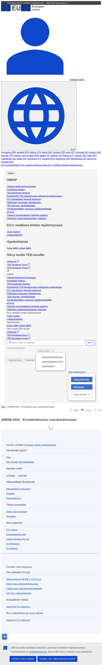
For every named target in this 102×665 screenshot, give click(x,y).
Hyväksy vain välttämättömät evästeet (57, 659)
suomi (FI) (92, 159)
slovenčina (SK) (62, 159)
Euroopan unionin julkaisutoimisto (40, 445)
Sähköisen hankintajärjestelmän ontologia (26, 218)
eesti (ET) (70, 152)
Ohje (8, 457)
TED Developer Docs (18, 265)
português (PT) (34, 159)
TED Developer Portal (18, 268)
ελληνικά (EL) (82, 152)
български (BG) (8, 152)
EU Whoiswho (13, 544)
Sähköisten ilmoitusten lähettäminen (24, 202)
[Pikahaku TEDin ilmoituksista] (46, 342)
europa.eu (27, 567)
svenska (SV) (7, 162)
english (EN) (95, 152)
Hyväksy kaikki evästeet (23, 659)
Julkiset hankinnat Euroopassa (21, 186)
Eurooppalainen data (16, 534)
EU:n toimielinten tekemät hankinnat (24, 199)
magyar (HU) (81, 155)
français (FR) (7, 155)
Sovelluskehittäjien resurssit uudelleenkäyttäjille (29, 209)
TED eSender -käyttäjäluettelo (21, 206)
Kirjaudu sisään (77, 79)
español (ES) (23, 152)
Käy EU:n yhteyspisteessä (18, 593)
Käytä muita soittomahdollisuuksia (22, 584)
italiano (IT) (44, 155)
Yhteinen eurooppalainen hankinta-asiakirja (27, 215)
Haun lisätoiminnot (76, 372)
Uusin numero (13, 232)
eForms (10, 212)
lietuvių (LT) (68, 155)
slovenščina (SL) (78, 159)
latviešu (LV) (56, 155)
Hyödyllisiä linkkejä (16, 190)
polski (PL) (22, 159)
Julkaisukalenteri (15, 235)
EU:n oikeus (12, 530)
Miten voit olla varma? (57, 3)
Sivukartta (11, 516)
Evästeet (10, 493)
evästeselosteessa (38, 652)
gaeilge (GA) (20, 155)
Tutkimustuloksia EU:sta (17, 539)
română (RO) (48, 159)
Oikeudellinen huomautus (18, 489)
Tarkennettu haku (15, 360)
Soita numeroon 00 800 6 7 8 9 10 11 (23, 579)
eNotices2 (13, 261)
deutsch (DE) (59, 152)
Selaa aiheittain (45, 351)
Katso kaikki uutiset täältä (19, 248)
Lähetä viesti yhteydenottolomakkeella (24, 588)
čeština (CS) (35, 152)
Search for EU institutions (18, 607)
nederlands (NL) (8, 159)
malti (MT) (92, 155)
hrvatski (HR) (32, 155)
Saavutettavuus (13, 498)
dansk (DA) (47, 152)
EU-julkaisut (12, 548)
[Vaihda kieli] (39, 116)
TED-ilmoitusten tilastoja (18, 193)
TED (3, 407)
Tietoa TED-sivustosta (16, 512)
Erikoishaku (30, 360)
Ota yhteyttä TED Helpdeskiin (20, 462)
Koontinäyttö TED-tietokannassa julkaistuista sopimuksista (34, 196)
